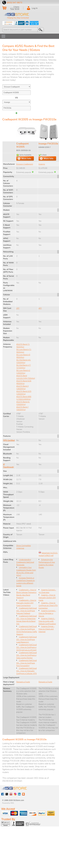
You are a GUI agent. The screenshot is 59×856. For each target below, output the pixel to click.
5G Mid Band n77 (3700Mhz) (23, 366)
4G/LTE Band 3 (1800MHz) (22, 387)
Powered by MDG (8, 803)
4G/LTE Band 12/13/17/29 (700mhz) (25, 376)
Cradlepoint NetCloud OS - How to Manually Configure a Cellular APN (26, 671)
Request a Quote (23, 681)
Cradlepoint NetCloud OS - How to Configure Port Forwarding (26, 663)
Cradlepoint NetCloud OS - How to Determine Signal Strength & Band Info (26, 620)
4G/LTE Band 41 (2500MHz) (23, 403)
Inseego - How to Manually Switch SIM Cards (47, 597)
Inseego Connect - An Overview (47, 591)
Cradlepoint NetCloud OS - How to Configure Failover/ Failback (26, 611)
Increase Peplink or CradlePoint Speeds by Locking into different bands (25, 581)
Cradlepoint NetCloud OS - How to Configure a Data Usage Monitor (26, 655)
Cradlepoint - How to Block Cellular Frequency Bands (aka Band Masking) (26, 593)
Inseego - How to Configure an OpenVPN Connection (48, 605)
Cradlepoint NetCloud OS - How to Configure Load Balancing (26, 639)
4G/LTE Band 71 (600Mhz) (23, 345)
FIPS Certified (9, 440)
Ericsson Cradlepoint (24, 164)
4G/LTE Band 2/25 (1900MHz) (23, 392)
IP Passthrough (8, 465)
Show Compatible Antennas (23, 546)
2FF (17, 308)
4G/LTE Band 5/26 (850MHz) (23, 382)
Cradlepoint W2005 (22, 145)
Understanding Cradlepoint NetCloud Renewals (25, 562)
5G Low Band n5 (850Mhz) (23, 356)
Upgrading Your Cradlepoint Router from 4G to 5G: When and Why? (26, 571)
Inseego (42, 164)
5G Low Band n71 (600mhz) (23, 350)
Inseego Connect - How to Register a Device (47, 613)
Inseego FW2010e (48, 143)
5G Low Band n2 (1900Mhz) (23, 371)
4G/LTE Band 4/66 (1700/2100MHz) (23, 397)
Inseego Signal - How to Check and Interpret (46, 629)
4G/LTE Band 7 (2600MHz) (22, 408)
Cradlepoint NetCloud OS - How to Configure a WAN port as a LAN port (26, 647)
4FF (40, 308)
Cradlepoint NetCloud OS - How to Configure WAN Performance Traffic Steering (26, 630)
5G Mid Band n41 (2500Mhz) (23, 361)
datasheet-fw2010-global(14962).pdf (48, 554)
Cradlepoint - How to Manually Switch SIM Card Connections (26, 603)
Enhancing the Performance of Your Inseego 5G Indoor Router (47, 563)
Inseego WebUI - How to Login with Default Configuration (47, 621)
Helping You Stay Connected (18, 18)
